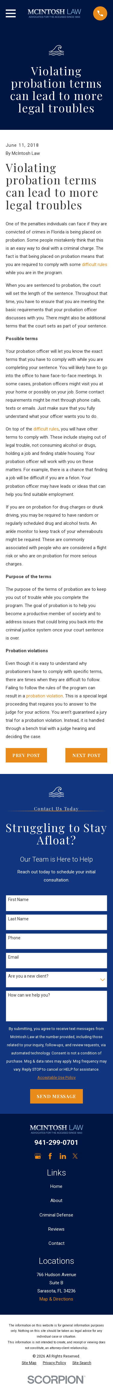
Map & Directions (56, 1299)
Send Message (56, 1096)
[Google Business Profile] (38, 1156)
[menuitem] (29, 1363)
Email (13, 957)
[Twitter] (75, 1156)
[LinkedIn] (63, 1156)
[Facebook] (50, 1156)
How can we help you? (29, 995)
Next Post (86, 755)
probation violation (44, 696)
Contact (56, 1243)
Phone (14, 937)
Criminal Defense (56, 1215)
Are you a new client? (28, 976)
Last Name (18, 918)
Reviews (56, 1229)
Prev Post (26, 755)
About (56, 1200)
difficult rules (94, 264)
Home (56, 1186)
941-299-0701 (56, 1142)
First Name (18, 899)
